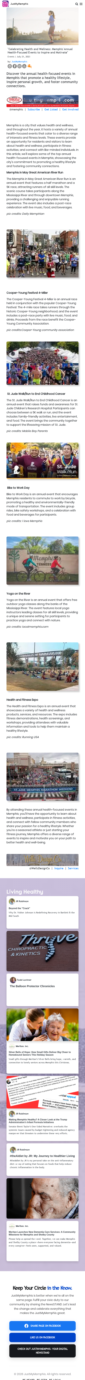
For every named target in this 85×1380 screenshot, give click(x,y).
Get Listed (51, 109)
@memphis (16, 109)
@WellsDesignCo (39, 868)
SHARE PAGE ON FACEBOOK (42, 1326)
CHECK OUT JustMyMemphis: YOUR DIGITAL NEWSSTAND (43, 1350)
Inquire (58, 868)
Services (73, 868)
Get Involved (70, 109)
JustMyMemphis (19, 61)
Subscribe (34, 109)
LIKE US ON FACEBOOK (42, 1337)
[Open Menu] (81, 3)
